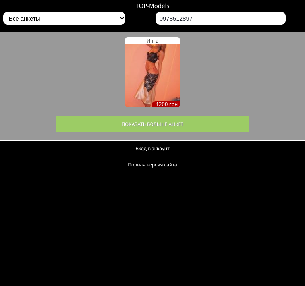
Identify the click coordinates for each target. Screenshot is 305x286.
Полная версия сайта (152, 164)
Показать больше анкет (152, 124)
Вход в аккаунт (152, 148)
